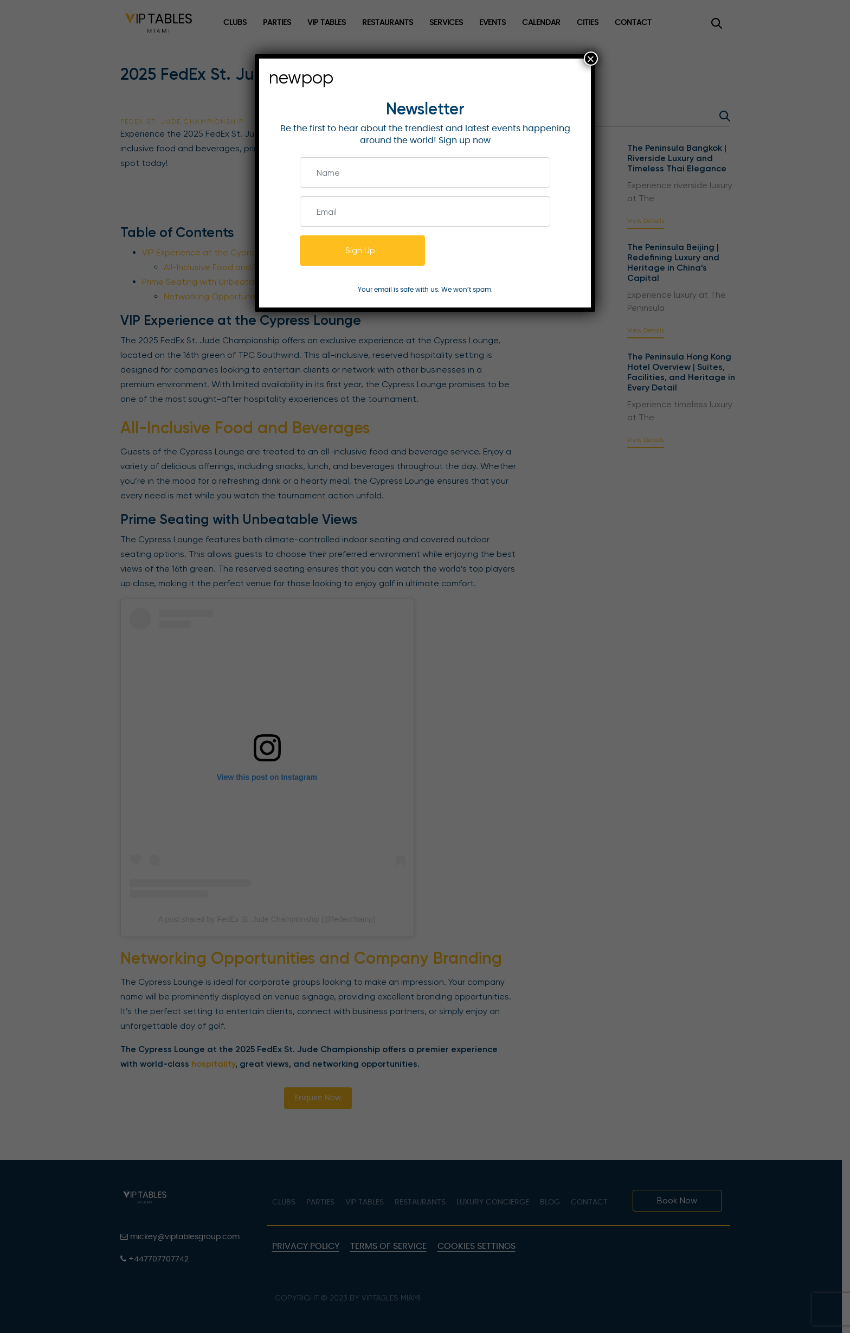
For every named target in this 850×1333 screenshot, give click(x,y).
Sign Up (360, 250)
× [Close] (591, 59)
